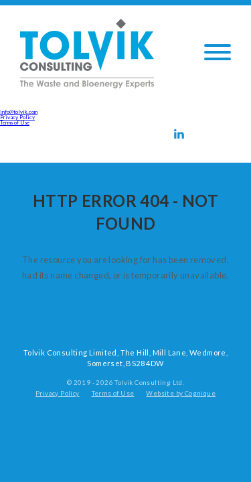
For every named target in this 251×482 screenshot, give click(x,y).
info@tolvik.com (18, 111)
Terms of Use (14, 122)
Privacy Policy (17, 117)
